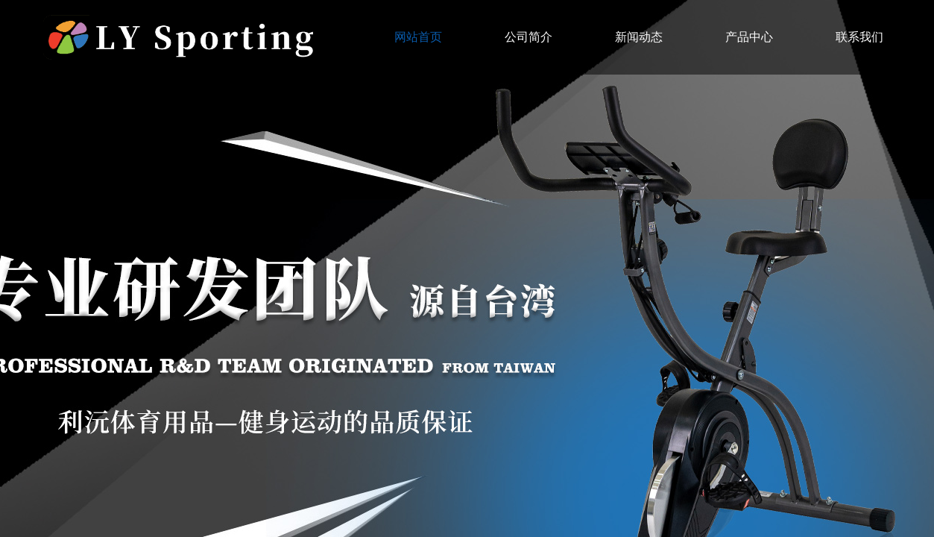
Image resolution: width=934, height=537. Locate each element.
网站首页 (418, 37)
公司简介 (528, 37)
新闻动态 (639, 37)
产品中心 (749, 37)
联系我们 (859, 37)
